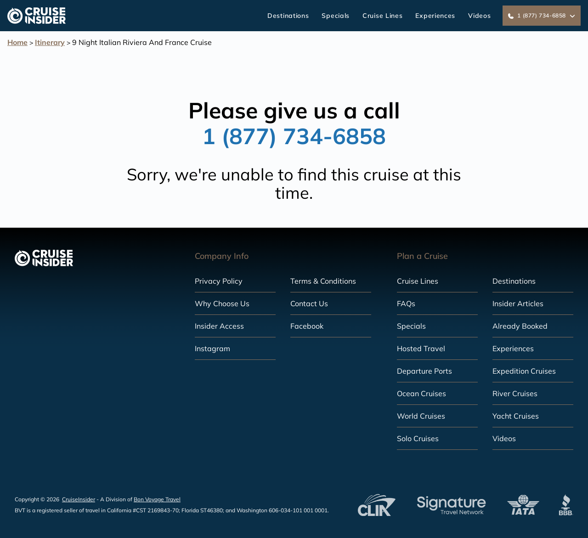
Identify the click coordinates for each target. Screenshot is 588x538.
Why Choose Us (222, 303)
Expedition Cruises (524, 370)
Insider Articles (517, 303)
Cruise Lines (382, 15)
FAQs (406, 303)
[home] (36, 15)
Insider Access (219, 326)
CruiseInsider (78, 499)
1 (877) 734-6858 (294, 136)
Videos (479, 15)
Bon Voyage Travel (157, 499)
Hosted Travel (421, 348)
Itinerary (50, 42)
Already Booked (520, 326)
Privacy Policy (219, 281)
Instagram (212, 348)
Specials (336, 15)
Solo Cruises (418, 438)
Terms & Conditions (323, 281)
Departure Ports (424, 370)
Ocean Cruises (421, 393)
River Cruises (514, 393)
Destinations (288, 15)
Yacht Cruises (515, 415)
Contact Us (309, 303)
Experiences (435, 15)
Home (17, 42)
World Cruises (421, 415)
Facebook (306, 326)
